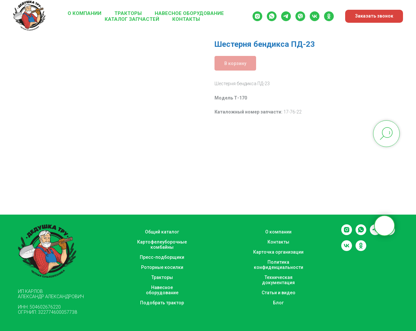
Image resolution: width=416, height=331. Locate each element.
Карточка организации (278, 252)
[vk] (314, 16)
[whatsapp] (272, 16)
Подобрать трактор (162, 302)
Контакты (186, 19)
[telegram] (286, 16)
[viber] (300, 16)
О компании (84, 13)
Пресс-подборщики (162, 257)
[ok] (329, 16)
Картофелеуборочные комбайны (162, 244)
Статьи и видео (278, 292)
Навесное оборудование (189, 13)
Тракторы (128, 13)
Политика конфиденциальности (278, 264)
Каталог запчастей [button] (132, 19)
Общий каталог (162, 231)
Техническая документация (278, 280)
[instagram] (257, 16)
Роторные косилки (162, 267)
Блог (278, 302)
